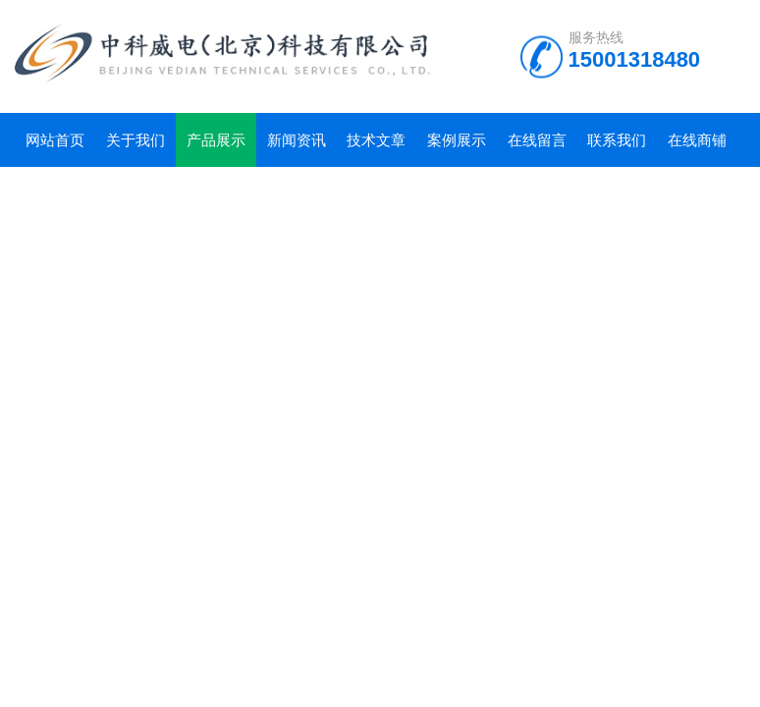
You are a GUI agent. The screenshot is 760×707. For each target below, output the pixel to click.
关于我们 (135, 140)
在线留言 (537, 140)
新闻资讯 (296, 140)
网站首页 (55, 140)
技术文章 (376, 140)
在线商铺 (697, 140)
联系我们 (616, 140)
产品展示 (216, 140)
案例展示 (456, 140)
